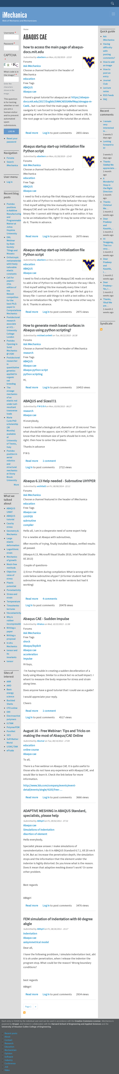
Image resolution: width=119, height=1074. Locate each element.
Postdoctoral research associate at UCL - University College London (13, 327)
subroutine (29, 520)
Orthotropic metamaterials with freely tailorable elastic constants (14, 265)
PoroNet (11, 731)
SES (9, 735)
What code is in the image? (11, 73)
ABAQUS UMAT (11, 510)
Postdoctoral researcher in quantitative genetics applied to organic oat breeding (13, 370)
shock (26, 641)
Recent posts (10, 1033)
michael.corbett (44, 335)
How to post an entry (106, 73)
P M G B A (41, 406)
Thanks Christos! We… (107, 205)
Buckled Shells (11, 702)
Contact (8, 1040)
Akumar (40, 740)
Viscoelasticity (13, 612)
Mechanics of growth (12, 558)
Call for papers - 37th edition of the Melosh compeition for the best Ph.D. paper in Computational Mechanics (14, 295)
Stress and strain (12, 596)
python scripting (32, 374)
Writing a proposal (11, 637)
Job (6, 1066)
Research (8, 1043)
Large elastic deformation (13, 542)
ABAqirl (40, 820)
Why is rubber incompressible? (13, 620)
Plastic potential (11, 584)
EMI (8, 711)
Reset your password (12, 140)
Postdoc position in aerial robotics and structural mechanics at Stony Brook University (12, 465)
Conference (10, 1063)
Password (8, 43)
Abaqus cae (29, 91)
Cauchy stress (10, 525)
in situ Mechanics (12, 644)
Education (9, 1046)
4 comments (50, 598)
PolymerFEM (13, 727)
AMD (9, 685)
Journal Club (107, 82)
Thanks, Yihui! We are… (107, 302)
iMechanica (14, 15)
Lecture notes (107, 89)
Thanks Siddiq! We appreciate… (109, 165)
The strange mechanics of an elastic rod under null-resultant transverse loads (12, 400)
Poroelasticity (13, 590)
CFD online (12, 707)
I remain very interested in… (108, 126)
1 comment (49, 460)
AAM (9, 681)
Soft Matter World (12, 741)
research (28, 352)
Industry (8, 1060)
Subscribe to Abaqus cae (24, 1012)
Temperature (13, 601)
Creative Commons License (88, 1021)
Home (25, 29)
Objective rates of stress (11, 575)
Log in (46, 133)
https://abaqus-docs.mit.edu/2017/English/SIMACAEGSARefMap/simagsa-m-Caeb (57, 101)
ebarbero (41, 57)
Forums (10, 157)
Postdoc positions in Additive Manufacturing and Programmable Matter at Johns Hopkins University (14, 218)
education (29, 78)
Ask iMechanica (32, 66)
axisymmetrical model (36, 942)
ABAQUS (28, 87)
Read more (31, 133)
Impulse (27, 658)
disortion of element (35, 834)
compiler (28, 525)
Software (8, 1056)
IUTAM (10, 723)
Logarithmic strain (13, 551)
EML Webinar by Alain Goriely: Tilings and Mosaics (12, 245)
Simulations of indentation (38, 829)
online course (31, 749)
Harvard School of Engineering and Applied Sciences (76, 1024)
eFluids (10, 750)
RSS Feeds (108, 95)
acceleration (30, 654)
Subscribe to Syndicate (101, 329)
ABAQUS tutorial (11, 517)
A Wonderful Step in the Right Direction (108, 185)
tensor (10, 661)
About (7, 1036)
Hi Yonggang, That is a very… (108, 243)
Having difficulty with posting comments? (109, 51)
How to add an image (108, 63)
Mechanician (10, 1050)
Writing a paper (11, 629)
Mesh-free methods (12, 566)
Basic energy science (10, 693)
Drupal (15, 1024)
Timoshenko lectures (13, 607)
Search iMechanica (12, 163)
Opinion (8, 1053)
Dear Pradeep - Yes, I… (108, 285)
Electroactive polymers (13, 717)
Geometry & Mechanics (13, 532)
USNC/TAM (12, 746)
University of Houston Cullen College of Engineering (26, 1027)
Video (7, 1070)
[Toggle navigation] (113, 14)
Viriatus (40, 624)
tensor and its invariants (12, 654)
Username (9, 32)
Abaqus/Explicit (32, 645)
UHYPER (28, 516)
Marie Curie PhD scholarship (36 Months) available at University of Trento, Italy (12, 432)
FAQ (105, 99)
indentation (30, 933)
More (16, 484)
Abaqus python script (35, 370)
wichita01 (41, 486)
